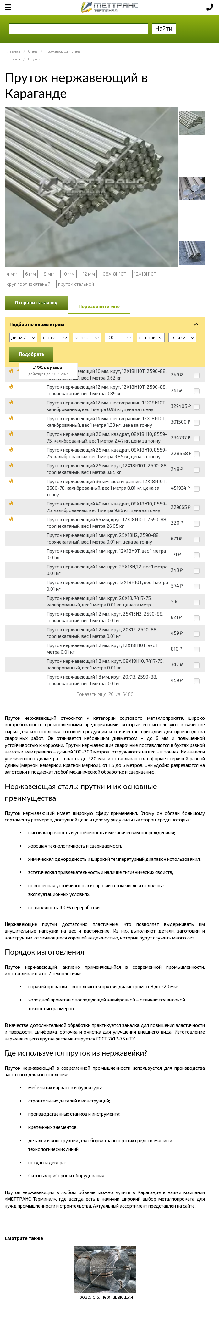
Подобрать (32, 354)
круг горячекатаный (28, 284)
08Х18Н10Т (114, 274)
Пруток (34, 59)
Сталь (32, 51)
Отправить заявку (36, 302)
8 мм (49, 274)
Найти (163, 28)
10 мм (68, 274)
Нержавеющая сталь (62, 51)
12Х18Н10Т (145, 274)
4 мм (12, 274)
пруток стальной (76, 284)
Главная (13, 51)
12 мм (89, 274)
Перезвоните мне (99, 306)
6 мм (30, 274)
